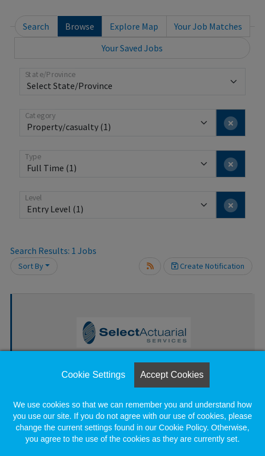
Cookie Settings (93, 375)
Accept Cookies (171, 375)
